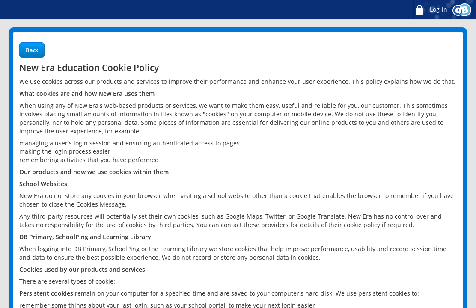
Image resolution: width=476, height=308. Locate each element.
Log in (430, 9)
